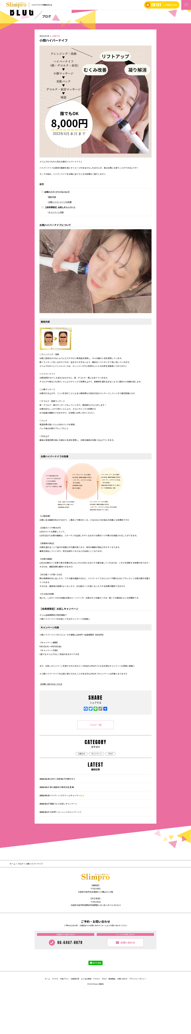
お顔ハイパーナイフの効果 (60, 247)
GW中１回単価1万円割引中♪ (57, 824)
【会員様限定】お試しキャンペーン (59, 252)
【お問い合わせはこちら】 (51, 729)
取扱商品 (112, 1024)
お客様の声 (75, 1024)
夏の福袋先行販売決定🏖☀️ (56, 832)
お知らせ (56, 81)
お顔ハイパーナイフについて (57, 237)
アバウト (55, 1024)
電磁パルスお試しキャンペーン (58, 849)
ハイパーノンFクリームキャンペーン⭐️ (61, 841)
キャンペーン (96, 799)
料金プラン (64, 1024)
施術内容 (52, 242)
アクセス (96, 1024)
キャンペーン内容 (56, 257)
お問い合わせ (122, 1024)
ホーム (13, 909)
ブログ (110, 799)
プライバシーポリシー (137, 1024)
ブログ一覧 (95, 770)
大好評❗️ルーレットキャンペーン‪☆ (60, 857)
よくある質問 (86, 1024)
